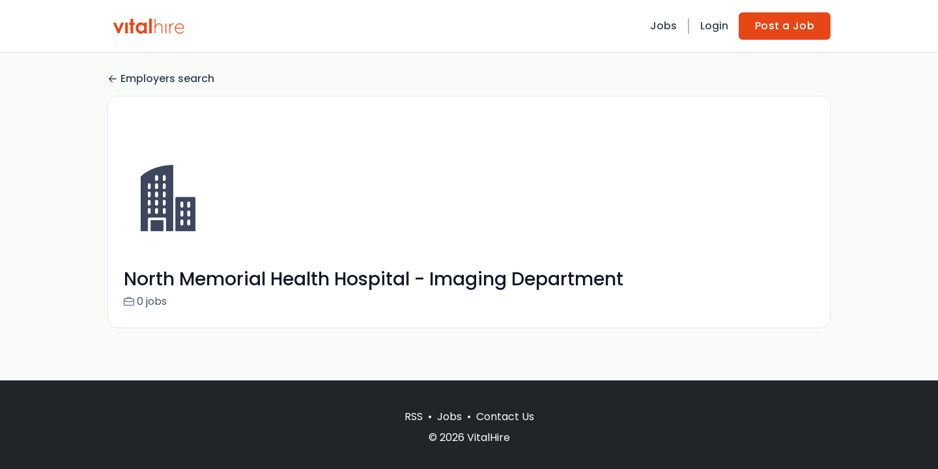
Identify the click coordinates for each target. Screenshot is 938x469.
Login (714, 25)
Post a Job (784, 25)
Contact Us (505, 416)
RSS (414, 416)
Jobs (663, 25)
